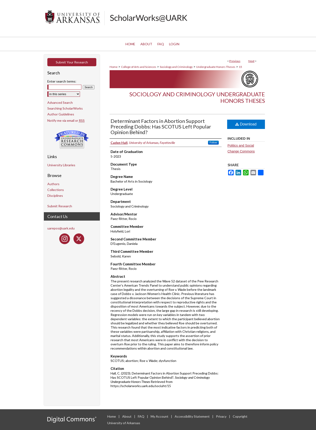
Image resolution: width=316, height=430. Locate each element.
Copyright (240, 416)
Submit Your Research (72, 62)
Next (251, 61)
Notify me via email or (66, 120)
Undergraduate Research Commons (72, 139)
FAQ (141, 416)
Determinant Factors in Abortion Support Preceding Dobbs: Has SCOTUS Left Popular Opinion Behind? (161, 126)
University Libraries (61, 165)
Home (114, 67)
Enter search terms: (61, 81)
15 (240, 67)
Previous (234, 61)
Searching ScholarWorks (65, 108)
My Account (160, 416)
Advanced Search (60, 102)
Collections (55, 190)
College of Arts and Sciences (138, 67)
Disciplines (55, 196)
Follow (213, 142)
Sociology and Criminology (176, 67)
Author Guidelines (60, 114)
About (127, 416)
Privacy (221, 416)
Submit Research (59, 206)
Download (246, 124)
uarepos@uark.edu (61, 228)
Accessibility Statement (192, 416)
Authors (53, 184)
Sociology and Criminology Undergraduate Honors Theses (197, 97)
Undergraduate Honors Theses (215, 67)
